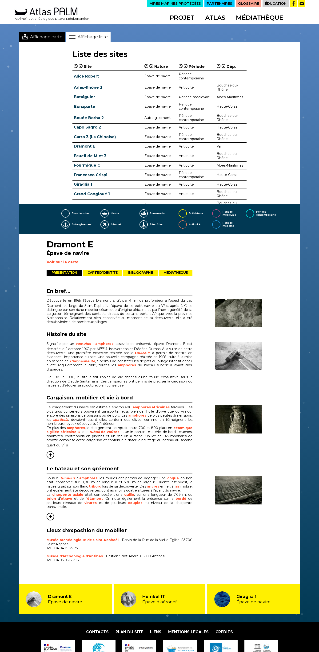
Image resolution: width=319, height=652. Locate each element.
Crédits (224, 632)
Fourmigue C (87, 165)
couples (136, 503)
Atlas (215, 17)
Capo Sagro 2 (87, 127)
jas (177, 486)
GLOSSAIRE (248, 3)
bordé (181, 498)
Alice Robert (86, 76)
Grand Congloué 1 (92, 194)
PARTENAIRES (219, 3)
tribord (95, 486)
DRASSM (143, 353)
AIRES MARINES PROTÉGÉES (175, 3)
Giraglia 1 (83, 184)
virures (91, 503)
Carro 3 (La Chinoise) (95, 137)
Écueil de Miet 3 (90, 156)
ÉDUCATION (276, 3)
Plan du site (129, 632)
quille (129, 494)
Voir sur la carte (63, 262)
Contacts (97, 632)
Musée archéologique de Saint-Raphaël (83, 540)
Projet (182, 17)
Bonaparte (84, 106)
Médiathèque (259, 17)
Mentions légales (188, 632)
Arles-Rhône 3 (88, 87)
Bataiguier (84, 97)
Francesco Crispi (90, 175)
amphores (104, 344)
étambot (95, 498)
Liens (155, 632)
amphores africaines (151, 407)
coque (173, 478)
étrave (66, 498)
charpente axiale (67, 494)
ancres (153, 486)
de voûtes (104, 432)
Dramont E (84, 146)
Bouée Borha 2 (89, 118)
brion (52, 498)
